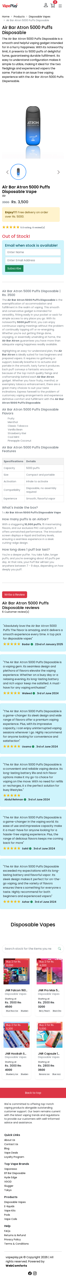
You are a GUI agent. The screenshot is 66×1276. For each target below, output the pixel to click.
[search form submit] (59, 948)
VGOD (8, 1181)
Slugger (8, 1186)
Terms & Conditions (16, 1243)
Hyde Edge (10, 1177)
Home (6, 16)
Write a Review (14, 595)
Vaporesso (10, 1169)
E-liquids (9, 1206)
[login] (46, 5)
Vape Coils (10, 1219)
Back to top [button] (33, 1093)
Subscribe (14, 268)
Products (19, 16)
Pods (7, 1215)
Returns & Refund (15, 1235)
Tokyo (8, 1190)
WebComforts (16, 1266)
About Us (9, 1140)
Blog (6, 1148)
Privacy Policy (12, 1239)
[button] (60, 6)
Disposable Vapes (39, 16)
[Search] (29, 948)
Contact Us (11, 1144)
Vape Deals (11, 1152)
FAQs (7, 1231)
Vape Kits (9, 1210)
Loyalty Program (14, 1157)
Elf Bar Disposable (15, 1173)
